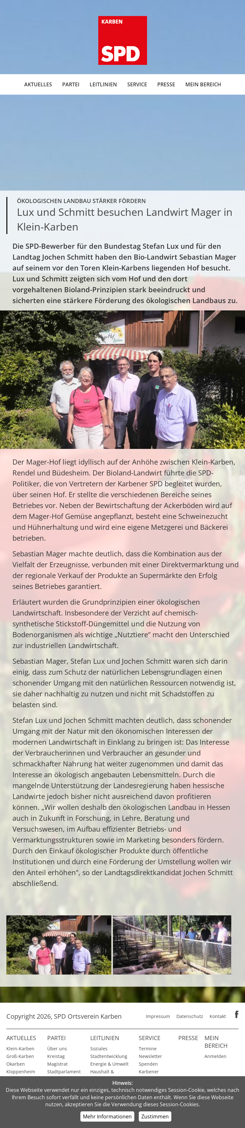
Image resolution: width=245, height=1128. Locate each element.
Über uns (57, 1049)
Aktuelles (38, 84)
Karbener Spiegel (149, 1075)
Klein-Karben (20, 1049)
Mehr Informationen (107, 1116)
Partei (70, 84)
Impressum (158, 1016)
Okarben (15, 1064)
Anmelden (215, 1056)
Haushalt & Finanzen (102, 1075)
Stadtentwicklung (108, 1056)
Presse (166, 84)
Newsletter (150, 1056)
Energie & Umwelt (109, 1064)
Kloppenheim (20, 1072)
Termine (148, 1049)
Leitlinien (103, 84)
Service (137, 84)
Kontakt (218, 1016)
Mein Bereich (203, 84)
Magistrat (57, 1064)
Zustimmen (155, 1116)
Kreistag (56, 1056)
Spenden (148, 1064)
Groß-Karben (20, 1056)
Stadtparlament (64, 1072)
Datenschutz (189, 1016)
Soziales (99, 1049)
